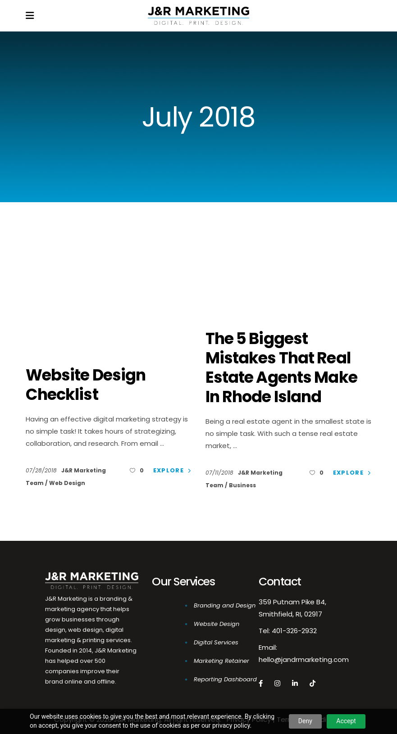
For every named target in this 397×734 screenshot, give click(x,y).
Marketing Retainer (221, 661)
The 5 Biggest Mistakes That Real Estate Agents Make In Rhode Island (281, 367)
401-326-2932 (294, 630)
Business (242, 485)
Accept (346, 721)
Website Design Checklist (86, 384)
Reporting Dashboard (225, 679)
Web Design (67, 483)
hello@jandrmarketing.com (304, 659)
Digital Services (216, 642)
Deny (305, 721)
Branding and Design (225, 605)
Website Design (216, 624)
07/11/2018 (220, 472)
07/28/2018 (42, 470)
